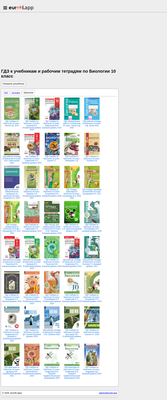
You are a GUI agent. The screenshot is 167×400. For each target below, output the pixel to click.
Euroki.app (21, 8)
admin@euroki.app (108, 393)
